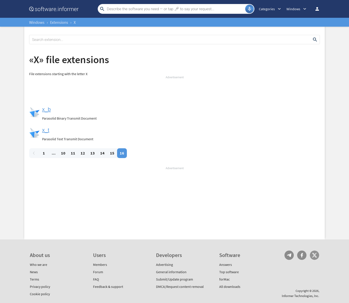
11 (73, 153)
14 (102, 153)
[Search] (175, 9)
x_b (46, 109)
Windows (37, 22)
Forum (98, 272)
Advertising (164, 264)
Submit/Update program (174, 279)
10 (63, 153)
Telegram (289, 255)
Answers (225, 264)
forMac (224, 279)
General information (171, 272)
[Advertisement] (174, 93)
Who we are (38, 264)
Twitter (314, 255)
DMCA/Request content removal (180, 286)
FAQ (96, 279)
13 (92, 153)
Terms (34, 279)
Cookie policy (40, 294)
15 (112, 153)
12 (83, 153)
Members (100, 264)
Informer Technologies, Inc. (300, 296)
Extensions (59, 22)
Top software (229, 272)
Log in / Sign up (315, 9)
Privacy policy (40, 286)
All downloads (229, 286)
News (34, 272)
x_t (45, 130)
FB (301, 255)
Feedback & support (108, 286)
